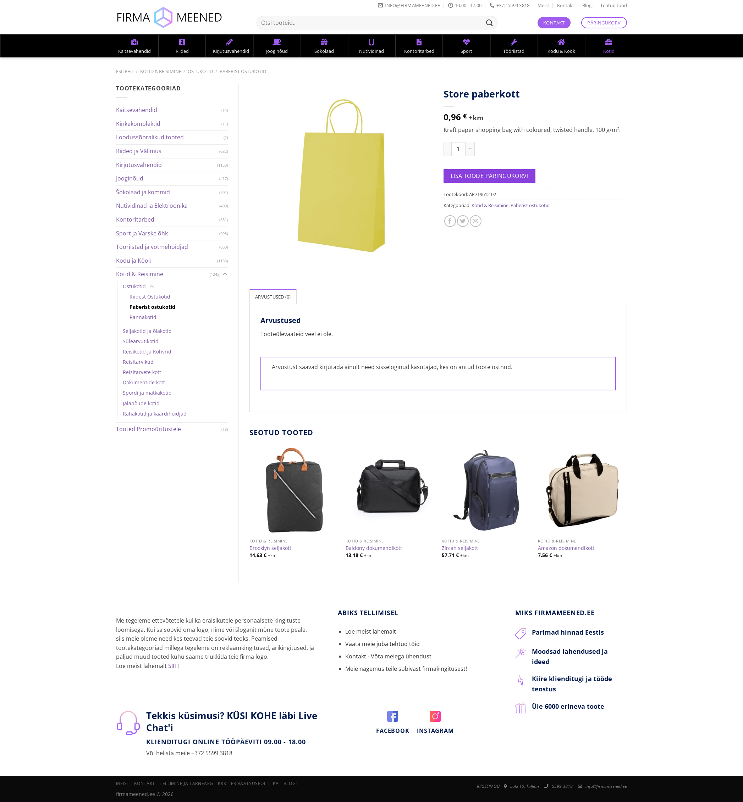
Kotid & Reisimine (160, 71)
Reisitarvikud (138, 361)
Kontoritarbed (135, 219)
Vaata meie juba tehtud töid (382, 644)
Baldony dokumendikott (374, 548)
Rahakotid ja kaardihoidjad (155, 413)
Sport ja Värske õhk (142, 233)
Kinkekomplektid (138, 124)
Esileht (124, 71)
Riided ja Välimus (138, 151)
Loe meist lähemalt (370, 631)
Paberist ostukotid (243, 71)
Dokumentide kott (144, 382)
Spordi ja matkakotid (147, 392)
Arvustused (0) (273, 297)
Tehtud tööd (613, 5)
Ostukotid (200, 71)
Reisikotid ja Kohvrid (147, 351)
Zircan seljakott (460, 548)
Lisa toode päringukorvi (490, 176)
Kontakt (565, 5)
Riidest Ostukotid (150, 296)
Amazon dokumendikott (566, 548)
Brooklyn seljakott (270, 548)
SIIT (172, 666)
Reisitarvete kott (142, 372)
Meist (543, 5)
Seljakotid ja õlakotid (147, 331)
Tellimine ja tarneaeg (186, 783)
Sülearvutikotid (141, 341)
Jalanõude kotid (141, 403)
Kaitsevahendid (136, 110)
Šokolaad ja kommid (143, 192)
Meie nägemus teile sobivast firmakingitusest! (406, 669)
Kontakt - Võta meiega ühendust (388, 656)
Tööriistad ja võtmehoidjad (152, 247)
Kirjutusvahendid (139, 165)
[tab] (273, 296)
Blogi (587, 5)
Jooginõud (129, 178)
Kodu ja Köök (133, 260)
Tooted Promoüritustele (148, 429)
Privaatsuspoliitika (255, 783)
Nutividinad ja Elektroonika (152, 206)
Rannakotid (143, 317)
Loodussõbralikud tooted (150, 137)
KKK (222, 783)
